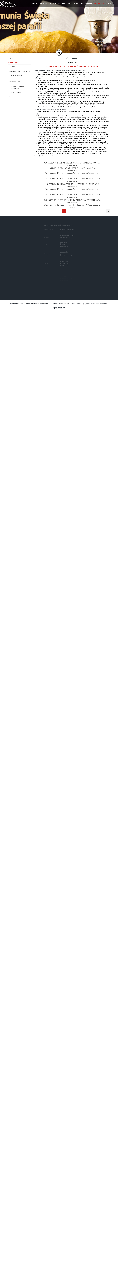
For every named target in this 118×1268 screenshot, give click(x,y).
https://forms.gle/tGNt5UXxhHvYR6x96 (94, 1070)
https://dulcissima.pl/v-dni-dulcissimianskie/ (70, 1047)
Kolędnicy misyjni (15, 92)
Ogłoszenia (13, 62)
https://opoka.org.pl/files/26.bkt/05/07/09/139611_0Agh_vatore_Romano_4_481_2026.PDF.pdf (67, 249)
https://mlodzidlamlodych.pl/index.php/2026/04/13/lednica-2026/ (56, 464)
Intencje (12, 67)
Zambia (12, 97)
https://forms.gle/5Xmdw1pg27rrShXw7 (51, 435)
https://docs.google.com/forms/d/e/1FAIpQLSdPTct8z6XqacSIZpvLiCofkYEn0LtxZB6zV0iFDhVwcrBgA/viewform (71, 468)
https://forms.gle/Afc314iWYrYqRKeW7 (89, 473)
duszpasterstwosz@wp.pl (52, 1076)
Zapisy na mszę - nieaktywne (19, 71)
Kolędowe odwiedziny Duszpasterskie (17, 87)
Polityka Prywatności (60, 1260)
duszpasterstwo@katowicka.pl (80, 435)
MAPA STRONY (77, 1260)
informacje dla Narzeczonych (14, 81)
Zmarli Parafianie (15, 75)
